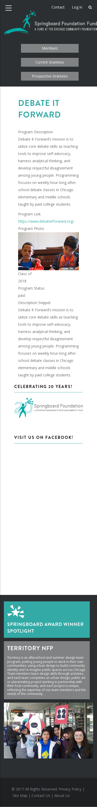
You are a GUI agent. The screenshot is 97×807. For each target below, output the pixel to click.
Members (50, 48)
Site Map (20, 795)
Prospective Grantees (50, 76)
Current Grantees (49, 62)
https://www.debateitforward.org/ (46, 221)
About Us (62, 795)
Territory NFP (30, 648)
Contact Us (41, 795)
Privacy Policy (70, 789)
